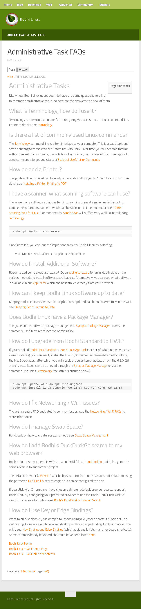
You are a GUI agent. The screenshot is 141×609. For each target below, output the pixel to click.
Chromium (44, 475)
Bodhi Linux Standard (44, 349)
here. (107, 534)
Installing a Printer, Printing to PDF (46, 183)
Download (34, 4)
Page (12, 70)
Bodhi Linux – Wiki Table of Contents (33, 554)
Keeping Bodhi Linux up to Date (36, 307)
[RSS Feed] (133, 600)
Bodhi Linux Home (21, 543)
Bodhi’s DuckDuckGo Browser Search (79, 500)
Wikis (10, 77)
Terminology (45, 125)
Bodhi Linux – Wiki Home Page (29, 548)
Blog (20, 4)
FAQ (48, 571)
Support (105, 4)
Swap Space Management (93, 435)
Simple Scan (74, 213)
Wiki (49, 4)
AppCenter (65, 4)
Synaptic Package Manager (94, 325)
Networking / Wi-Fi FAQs (107, 411)
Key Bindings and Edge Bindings (44, 529)
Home (8, 4)
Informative (29, 571)
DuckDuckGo (95, 461)
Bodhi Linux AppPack (76, 349)
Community (85, 4)
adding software (79, 272)
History (24, 70)
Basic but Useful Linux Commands (80, 159)
